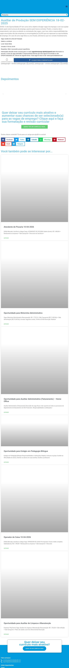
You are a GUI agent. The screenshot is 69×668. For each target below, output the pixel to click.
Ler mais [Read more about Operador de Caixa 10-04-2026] (6, 548)
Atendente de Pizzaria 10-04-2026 (19, 227)
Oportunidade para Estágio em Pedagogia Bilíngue (26, 451)
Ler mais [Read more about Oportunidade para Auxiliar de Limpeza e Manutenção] (6, 634)
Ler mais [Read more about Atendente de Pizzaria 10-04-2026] (6, 238)
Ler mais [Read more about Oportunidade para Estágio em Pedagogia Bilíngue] (6, 462)
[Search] (67, 15)
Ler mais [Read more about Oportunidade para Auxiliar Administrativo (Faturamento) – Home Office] (6, 412)
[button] (66, 6)
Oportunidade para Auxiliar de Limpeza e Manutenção (27, 623)
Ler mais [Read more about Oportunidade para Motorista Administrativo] (6, 324)
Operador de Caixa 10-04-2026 (17, 537)
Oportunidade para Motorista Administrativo (23, 313)
